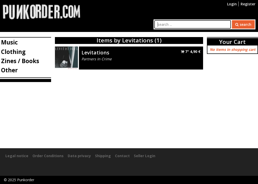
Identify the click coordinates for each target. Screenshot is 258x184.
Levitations (95, 52)
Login (232, 4)
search (243, 24)
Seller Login (144, 155)
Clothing (13, 52)
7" (191, 51)
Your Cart (232, 42)
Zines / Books (20, 61)
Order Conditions (48, 155)
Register (248, 4)
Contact (122, 155)
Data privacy (79, 155)
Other (9, 70)
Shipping (103, 155)
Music (9, 42)
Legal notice (16, 155)
